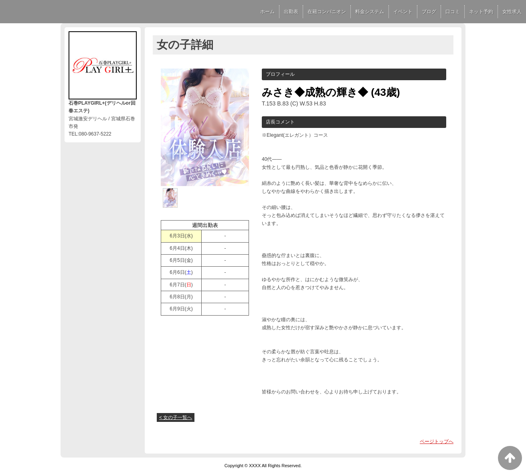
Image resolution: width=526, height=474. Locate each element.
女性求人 (512, 11)
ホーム (267, 11)
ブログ (429, 11)
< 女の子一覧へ (175, 417)
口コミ (452, 11)
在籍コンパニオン (327, 11)
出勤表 (291, 11)
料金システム (369, 11)
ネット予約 (481, 11)
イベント (403, 11)
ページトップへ (436, 441)
